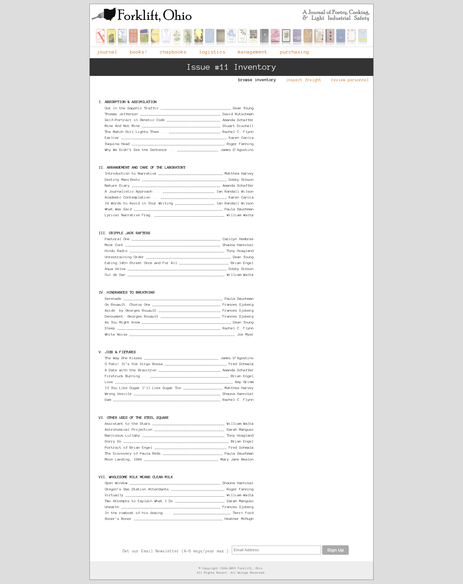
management (249, 50)
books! (135, 50)
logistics (209, 50)
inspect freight (301, 79)
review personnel (347, 79)
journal (104, 50)
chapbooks (170, 50)
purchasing (291, 50)
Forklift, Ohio (231, 14)
